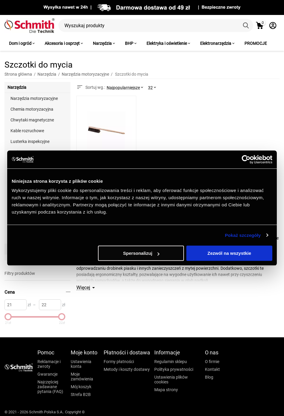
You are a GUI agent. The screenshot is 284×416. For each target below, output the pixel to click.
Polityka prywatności (173, 369)
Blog (209, 377)
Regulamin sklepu (170, 361)
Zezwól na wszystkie (229, 253)
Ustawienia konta (81, 364)
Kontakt (212, 369)
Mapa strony (166, 389)
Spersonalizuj (141, 253)
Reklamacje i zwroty (49, 364)
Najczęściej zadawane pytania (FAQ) (50, 387)
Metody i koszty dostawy (127, 369)
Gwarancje (47, 374)
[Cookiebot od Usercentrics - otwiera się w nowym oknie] (246, 159)
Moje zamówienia (82, 376)
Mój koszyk (81, 386)
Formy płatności (119, 361)
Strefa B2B (81, 394)
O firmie (212, 361)
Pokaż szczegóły (243, 235)
